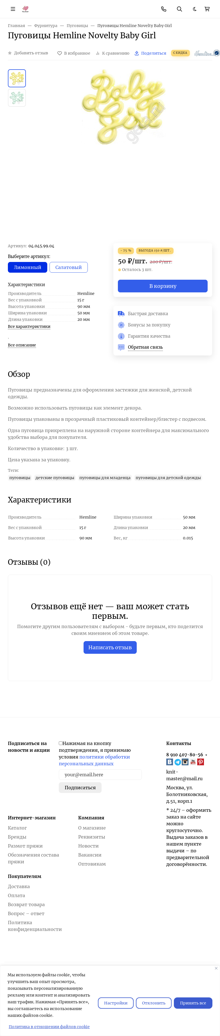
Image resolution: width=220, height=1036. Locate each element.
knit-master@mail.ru (184, 775)
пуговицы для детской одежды (168, 477)
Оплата (16, 895)
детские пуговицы (54, 477)
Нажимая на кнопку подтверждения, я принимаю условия (95, 753)
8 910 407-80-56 (184, 754)
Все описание (22, 345)
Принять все (193, 1003)
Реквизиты (91, 837)
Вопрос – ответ (26, 913)
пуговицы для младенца (105, 477)
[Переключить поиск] (179, 9)
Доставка (19, 886)
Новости (88, 846)
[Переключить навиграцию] (13, 9)
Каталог (17, 828)
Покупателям (24, 876)
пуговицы (19, 477)
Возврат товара (26, 904)
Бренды (17, 837)
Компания (91, 817)
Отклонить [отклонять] (153, 1003)
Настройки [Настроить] (115, 1003)
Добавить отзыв (31, 52)
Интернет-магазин (32, 817)
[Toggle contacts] (164, 9)
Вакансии (90, 855)
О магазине (92, 828)
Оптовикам (92, 864)
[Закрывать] (216, 968)
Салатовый (68, 267)
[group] (123, 156)
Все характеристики (29, 326)
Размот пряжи (25, 846)
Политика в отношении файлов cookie (49, 1026)
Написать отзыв (110, 647)
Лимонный (27, 267)
